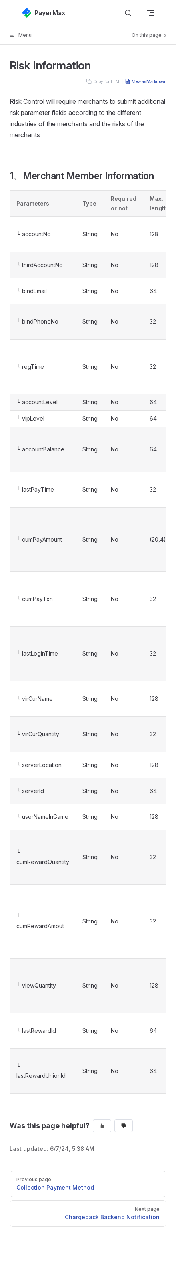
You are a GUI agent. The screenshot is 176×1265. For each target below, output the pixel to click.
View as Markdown (145, 81)
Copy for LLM (102, 81)
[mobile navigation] (150, 13)
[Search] (128, 13)
